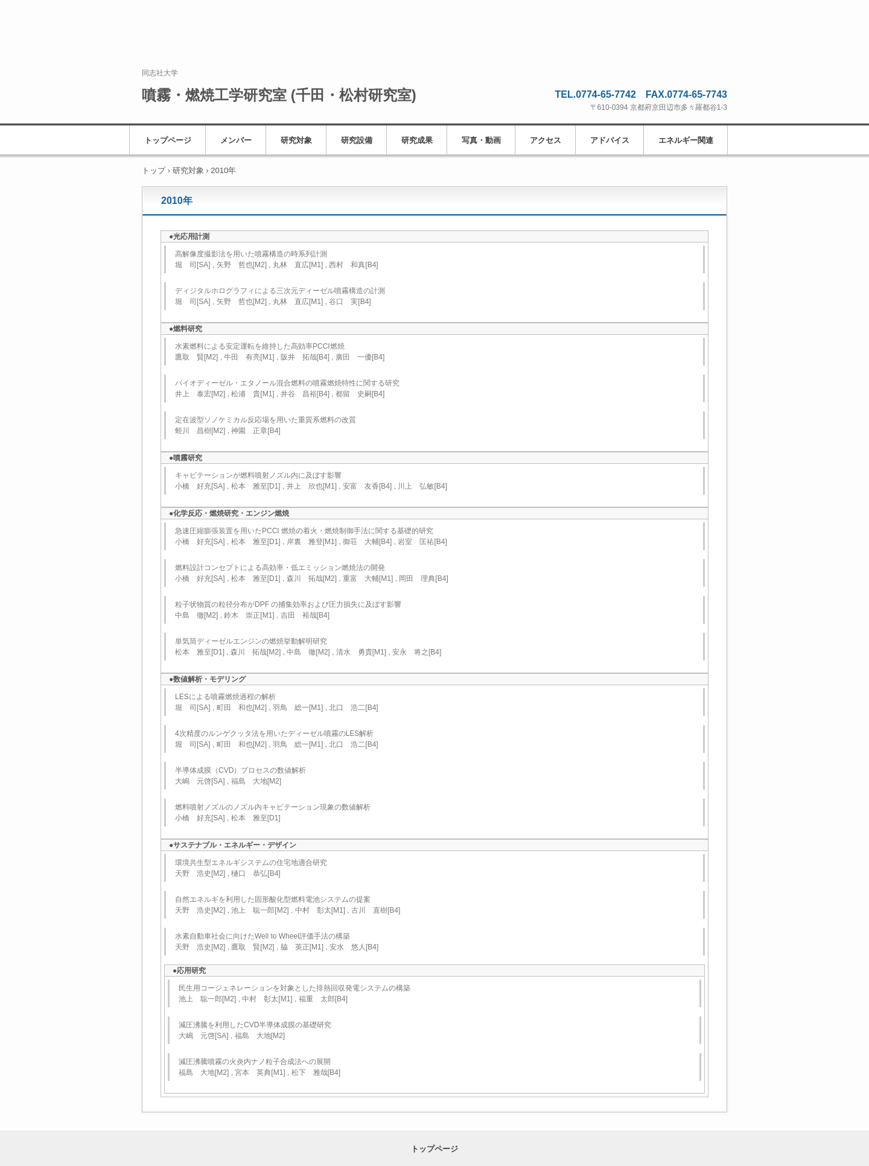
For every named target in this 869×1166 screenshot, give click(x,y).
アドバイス (609, 140)
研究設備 (356, 140)
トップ (153, 170)
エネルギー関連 (685, 140)
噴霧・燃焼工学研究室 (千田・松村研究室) (279, 95)
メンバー (236, 140)
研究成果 (417, 140)
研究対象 (296, 140)
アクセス (545, 140)
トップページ (167, 140)
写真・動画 (481, 140)
